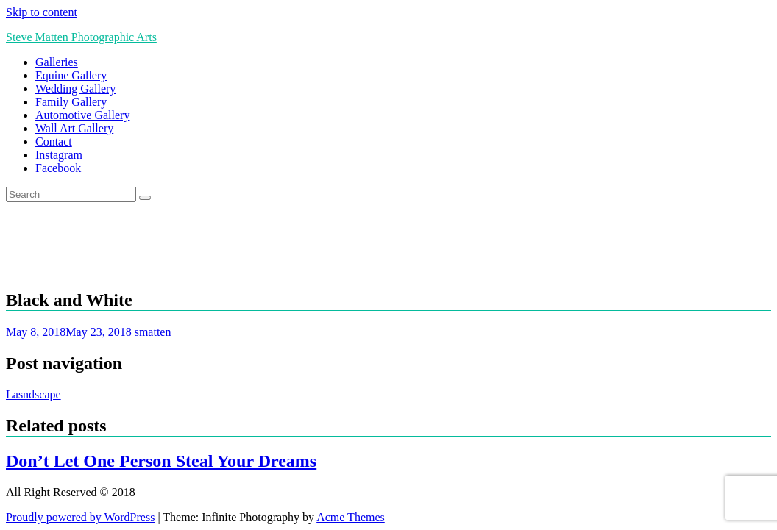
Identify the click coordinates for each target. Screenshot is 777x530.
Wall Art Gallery (74, 128)
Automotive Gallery (82, 115)
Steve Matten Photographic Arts (81, 37)
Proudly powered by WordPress (80, 517)
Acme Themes (350, 517)
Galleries (56, 62)
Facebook (58, 168)
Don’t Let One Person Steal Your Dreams (161, 460)
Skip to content (41, 12)
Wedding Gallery (75, 88)
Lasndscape (33, 394)
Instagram (58, 154)
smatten (153, 332)
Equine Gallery (71, 75)
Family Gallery (71, 102)
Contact (53, 141)
